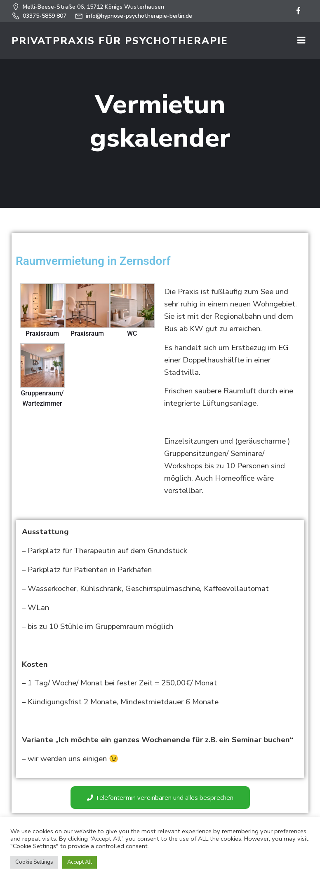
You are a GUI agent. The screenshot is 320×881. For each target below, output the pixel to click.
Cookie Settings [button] (34, 862)
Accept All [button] (79, 862)
